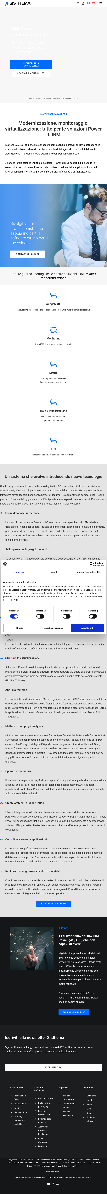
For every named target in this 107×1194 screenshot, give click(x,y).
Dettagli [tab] (53, 572)
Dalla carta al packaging (44, 1105)
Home (31, 98)
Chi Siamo (91, 1096)
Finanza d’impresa (43, 1140)
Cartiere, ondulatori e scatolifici (19, 1120)
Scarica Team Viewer (69, 1105)
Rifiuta (19, 628)
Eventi (89, 1100)
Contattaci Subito (28, 254)
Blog (89, 1109)
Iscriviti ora (53, 1067)
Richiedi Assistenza (68, 1113)
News (89, 1104)
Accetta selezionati (53, 628)
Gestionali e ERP (46, 1098)
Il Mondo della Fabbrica (44, 1121)
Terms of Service (84, 1177)
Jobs (89, 1113)
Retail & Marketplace (44, 1113)
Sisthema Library (91, 1119)
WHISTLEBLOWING (53, 1172)
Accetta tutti (87, 628)
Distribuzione (20, 1103)
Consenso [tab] (19, 572)
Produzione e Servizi (20, 1098)
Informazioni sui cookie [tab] (88, 572)
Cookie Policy (73, 1166)
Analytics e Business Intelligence (43, 1130)
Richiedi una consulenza (31, 64)
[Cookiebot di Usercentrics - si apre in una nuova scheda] (91, 564)
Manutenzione (20, 1112)
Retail (16, 1108)
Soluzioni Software (43, 98)
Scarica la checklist (31, 73)
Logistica (42, 1146)
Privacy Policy (61, 1166)
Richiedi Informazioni (68, 1098)
